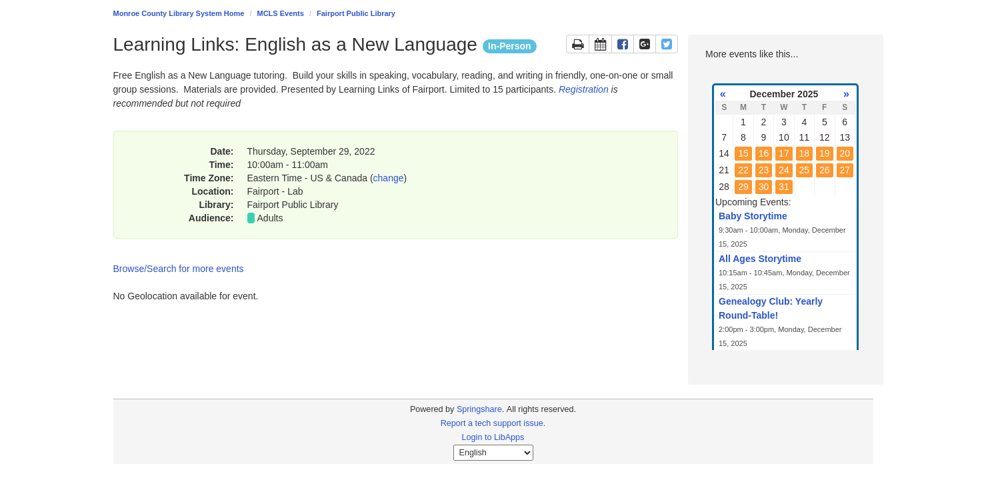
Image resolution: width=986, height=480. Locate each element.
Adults (270, 218)
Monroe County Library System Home (179, 13)
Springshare (479, 409)
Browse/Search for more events (178, 268)
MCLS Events (280, 13)
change (388, 178)
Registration (584, 89)
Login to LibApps (493, 437)
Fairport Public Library (356, 13)
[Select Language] (493, 453)
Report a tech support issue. (493, 423)
